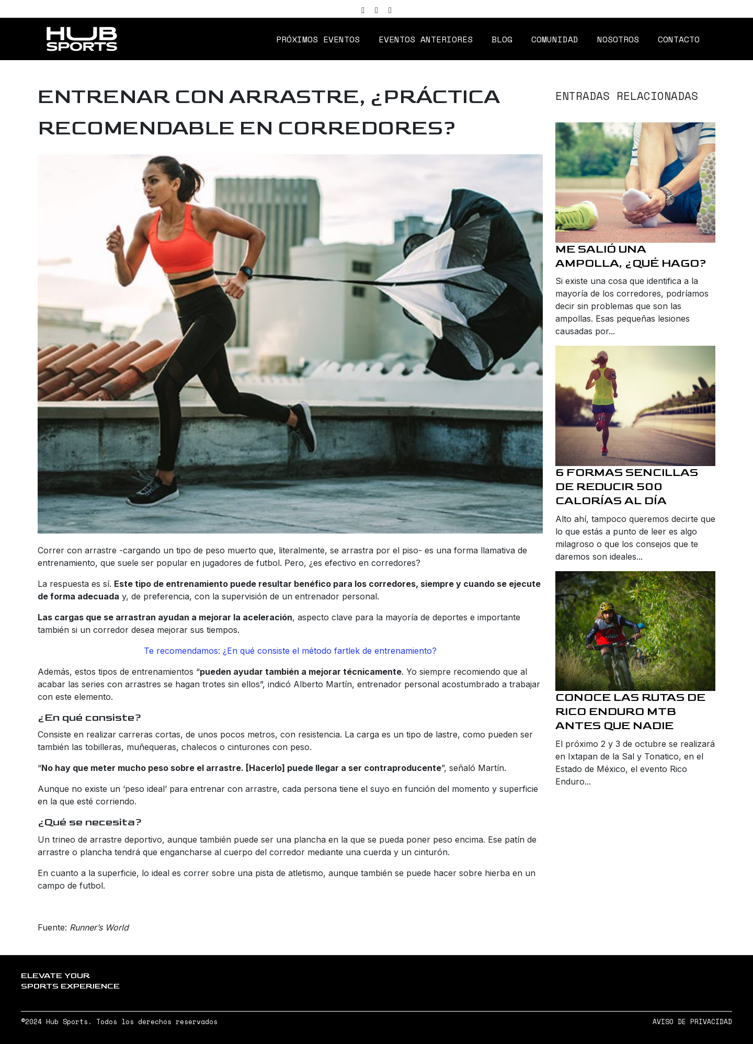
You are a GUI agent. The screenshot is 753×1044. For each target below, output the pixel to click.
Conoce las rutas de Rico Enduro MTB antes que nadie (630, 711)
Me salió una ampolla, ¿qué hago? (630, 256)
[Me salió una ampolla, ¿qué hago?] (635, 182)
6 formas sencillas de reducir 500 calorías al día (626, 487)
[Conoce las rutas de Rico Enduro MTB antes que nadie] (635, 631)
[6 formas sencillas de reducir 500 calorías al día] (635, 406)
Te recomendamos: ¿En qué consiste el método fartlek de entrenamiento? (290, 650)
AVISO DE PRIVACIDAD (692, 1022)
